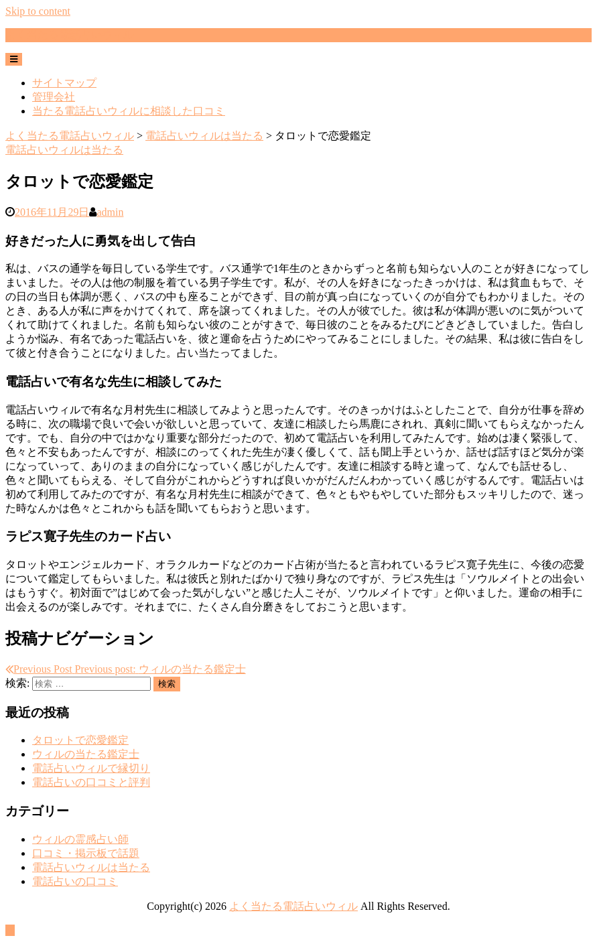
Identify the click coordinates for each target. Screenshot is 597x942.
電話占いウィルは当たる (64, 149)
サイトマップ (64, 82)
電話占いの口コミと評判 (91, 782)
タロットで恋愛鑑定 (80, 740)
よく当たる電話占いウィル (69, 34)
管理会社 (53, 97)
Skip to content (37, 11)
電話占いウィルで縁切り (91, 768)
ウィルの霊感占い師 (80, 839)
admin (109, 212)
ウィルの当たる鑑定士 (85, 754)
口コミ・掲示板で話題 (85, 853)
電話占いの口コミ (75, 881)
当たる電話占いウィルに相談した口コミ (128, 111)
